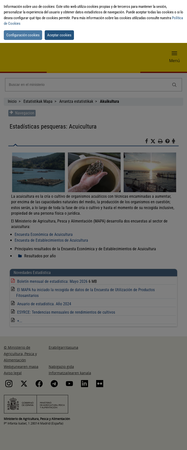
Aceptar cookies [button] (59, 35)
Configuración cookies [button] (23, 35)
